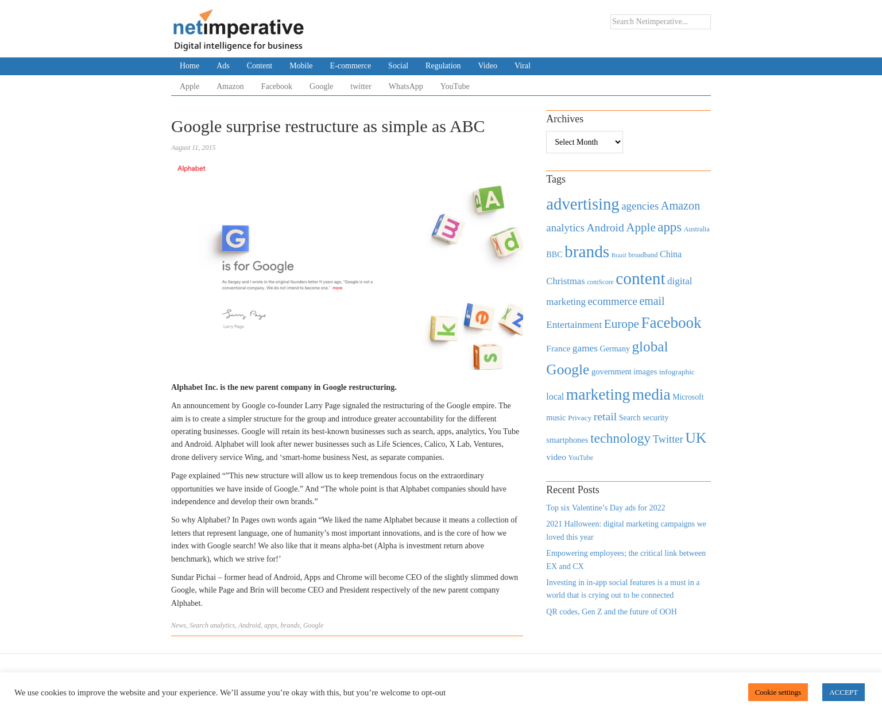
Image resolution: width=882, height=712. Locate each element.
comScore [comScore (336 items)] (600, 282)
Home (189, 65)
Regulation (443, 65)
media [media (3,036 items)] (651, 394)
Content (259, 65)
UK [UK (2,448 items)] (695, 437)
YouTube (455, 86)
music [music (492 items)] (556, 417)
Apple (189, 86)
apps (270, 625)
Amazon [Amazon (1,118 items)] (681, 205)
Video (487, 65)
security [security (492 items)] (655, 417)
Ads (223, 65)
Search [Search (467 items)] (630, 417)
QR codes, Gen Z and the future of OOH (611, 611)
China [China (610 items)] (671, 254)
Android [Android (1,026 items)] (605, 228)
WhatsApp (406, 86)
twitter (361, 86)
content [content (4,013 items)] (640, 278)
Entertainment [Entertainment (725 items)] (574, 324)
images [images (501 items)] (645, 371)
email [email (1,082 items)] (651, 301)
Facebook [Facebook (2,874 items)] (671, 322)
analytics (222, 625)
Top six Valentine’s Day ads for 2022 (605, 508)
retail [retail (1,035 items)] (605, 416)
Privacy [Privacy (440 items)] (579, 417)
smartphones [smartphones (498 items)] (567, 439)
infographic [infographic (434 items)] (677, 371)
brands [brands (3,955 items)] (586, 251)
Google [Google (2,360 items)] (567, 369)
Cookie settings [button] (778, 692)
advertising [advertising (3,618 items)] (582, 204)
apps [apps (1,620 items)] (669, 227)
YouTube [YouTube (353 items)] (581, 458)
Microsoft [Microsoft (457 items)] (687, 397)
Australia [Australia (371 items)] (697, 229)
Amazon (229, 86)
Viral (522, 65)
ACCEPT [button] (843, 692)
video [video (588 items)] (556, 457)
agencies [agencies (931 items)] (640, 206)
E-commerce (351, 65)
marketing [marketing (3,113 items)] (598, 394)
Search (198, 625)
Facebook (276, 86)
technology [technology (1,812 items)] (620, 438)
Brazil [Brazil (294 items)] (619, 255)
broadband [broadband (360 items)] (642, 255)
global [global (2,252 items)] (650, 346)
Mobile (300, 65)
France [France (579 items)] (558, 348)
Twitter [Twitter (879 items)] (668, 439)
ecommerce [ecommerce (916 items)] (612, 301)
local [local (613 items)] (555, 396)
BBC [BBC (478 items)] (554, 254)
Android (249, 625)
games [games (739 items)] (585, 348)
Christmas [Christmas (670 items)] (565, 281)
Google (321, 86)
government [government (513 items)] (611, 371)
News (178, 625)
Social (398, 65)
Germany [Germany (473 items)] (614, 348)
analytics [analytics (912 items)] (565, 228)
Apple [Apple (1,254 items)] (640, 227)
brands (290, 625)
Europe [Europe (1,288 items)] (621, 324)
